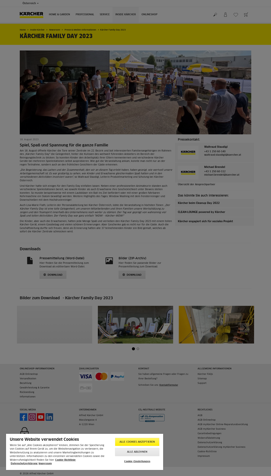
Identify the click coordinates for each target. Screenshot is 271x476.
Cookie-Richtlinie (65, 460)
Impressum (45, 463)
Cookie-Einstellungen (137, 461)
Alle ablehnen (137, 452)
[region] (84, 452)
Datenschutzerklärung (24, 463)
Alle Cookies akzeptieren (137, 442)
